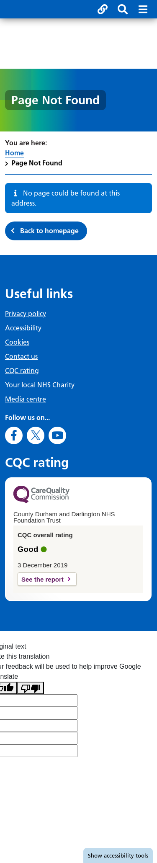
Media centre (25, 399)
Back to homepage (49, 231)
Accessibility (23, 328)
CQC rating (22, 370)
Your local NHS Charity (40, 385)
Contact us (21, 356)
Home (14, 153)
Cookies (17, 342)
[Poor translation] (30, 688)
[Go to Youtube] (57, 435)
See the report (42, 579)
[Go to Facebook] (14, 435)
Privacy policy (25, 313)
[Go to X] (35, 435)
